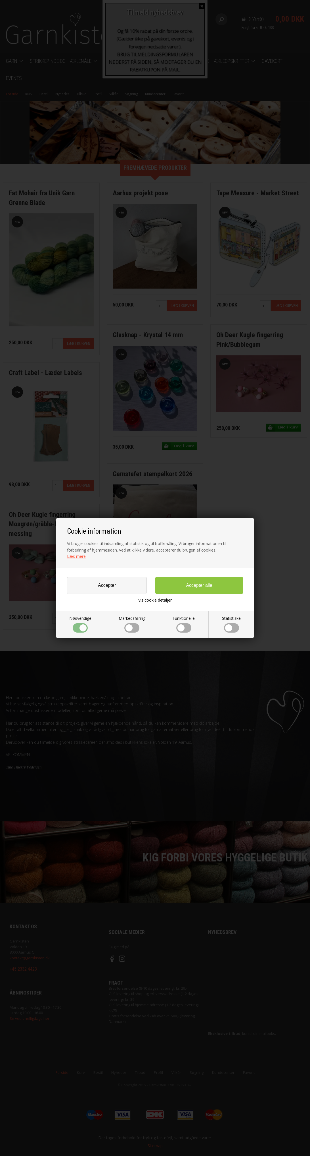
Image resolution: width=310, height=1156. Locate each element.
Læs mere (76, 556)
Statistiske (231, 624)
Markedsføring (132, 624)
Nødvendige (80, 624)
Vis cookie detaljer (155, 600)
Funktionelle (184, 624)
